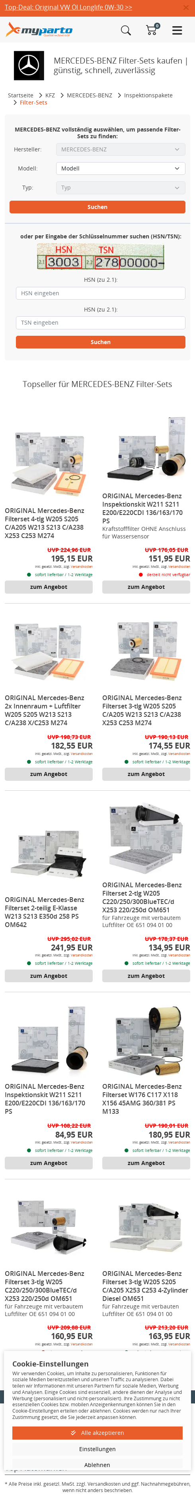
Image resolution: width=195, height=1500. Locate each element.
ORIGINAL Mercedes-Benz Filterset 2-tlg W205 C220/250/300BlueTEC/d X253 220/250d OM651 (142, 897)
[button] (189, 8)
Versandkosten (82, 566)
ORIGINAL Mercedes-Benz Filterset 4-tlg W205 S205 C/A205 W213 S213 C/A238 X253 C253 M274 (44, 523)
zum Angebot (48, 586)
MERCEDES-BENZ (89, 95)
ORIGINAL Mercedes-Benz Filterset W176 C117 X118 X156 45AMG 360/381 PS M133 (142, 1099)
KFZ (50, 95)
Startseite (20, 95)
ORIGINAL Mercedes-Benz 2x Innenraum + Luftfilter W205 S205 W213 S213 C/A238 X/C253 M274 (44, 710)
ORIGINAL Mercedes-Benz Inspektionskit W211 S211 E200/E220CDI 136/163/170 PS (142, 508)
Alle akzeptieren (97, 1432)
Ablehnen (97, 1465)
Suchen (97, 207)
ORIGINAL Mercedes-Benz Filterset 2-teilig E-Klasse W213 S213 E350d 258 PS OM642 (44, 912)
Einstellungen (97, 1449)
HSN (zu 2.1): (101, 279)
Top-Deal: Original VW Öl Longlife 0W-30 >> (68, 7)
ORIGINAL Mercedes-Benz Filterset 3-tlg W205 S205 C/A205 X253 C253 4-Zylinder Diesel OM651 (145, 1286)
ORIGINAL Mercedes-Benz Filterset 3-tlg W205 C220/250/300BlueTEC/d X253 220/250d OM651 (44, 1286)
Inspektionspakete (148, 95)
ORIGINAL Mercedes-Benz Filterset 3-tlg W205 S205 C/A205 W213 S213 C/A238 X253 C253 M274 (142, 710)
